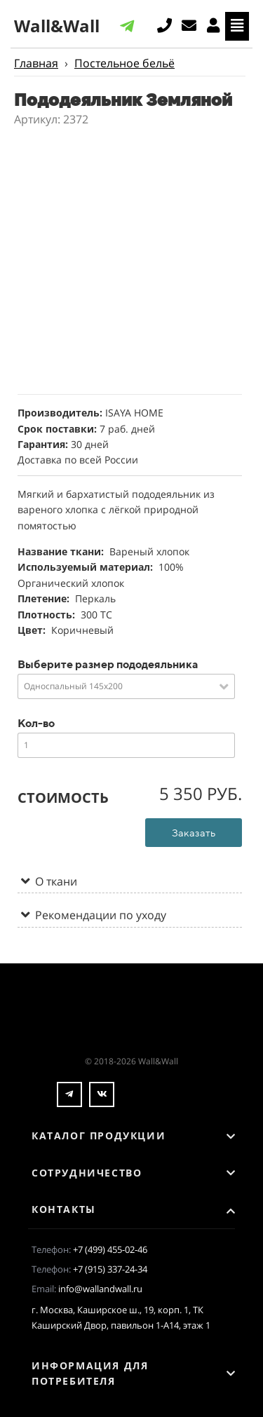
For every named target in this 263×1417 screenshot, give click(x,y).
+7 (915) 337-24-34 (110, 1269)
